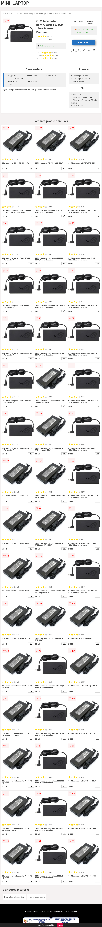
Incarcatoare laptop (26, 13)
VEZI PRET (84, 42)
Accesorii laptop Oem (44, 13)
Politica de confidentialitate (52, 911)
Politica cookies (71, 911)
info (31, 169)
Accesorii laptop (10, 13)
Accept (60, 925)
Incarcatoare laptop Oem (64, 13)
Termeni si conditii (31, 911)
